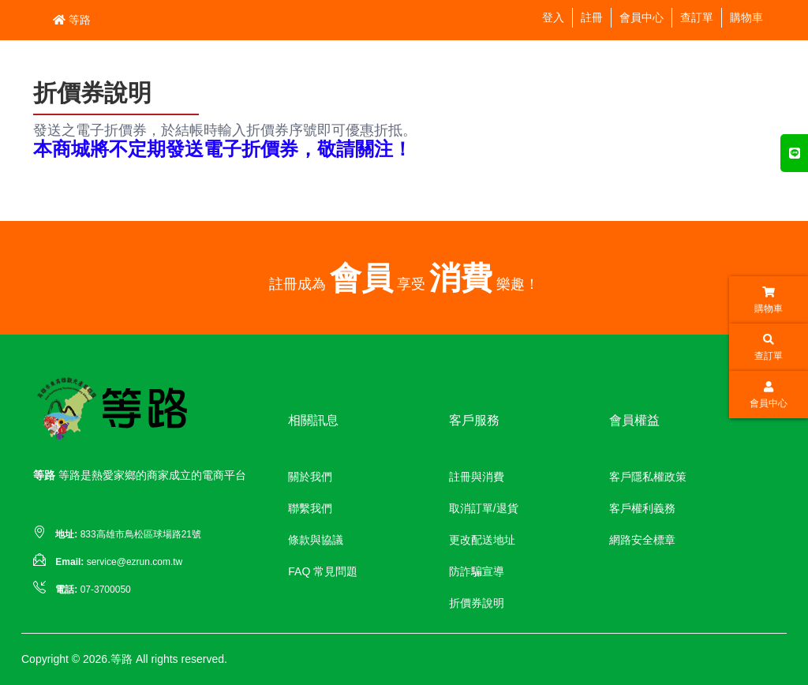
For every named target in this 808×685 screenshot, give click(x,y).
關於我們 (310, 476)
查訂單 (696, 17)
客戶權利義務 (642, 508)
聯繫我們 (310, 508)
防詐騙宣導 (476, 571)
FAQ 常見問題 (322, 571)
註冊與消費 (476, 476)
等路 (72, 19)
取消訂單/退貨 (483, 508)
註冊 (592, 17)
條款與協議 (315, 539)
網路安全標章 (642, 539)
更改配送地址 (482, 539)
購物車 (746, 17)
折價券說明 (476, 603)
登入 (553, 17)
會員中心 (641, 17)
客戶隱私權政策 (647, 476)
